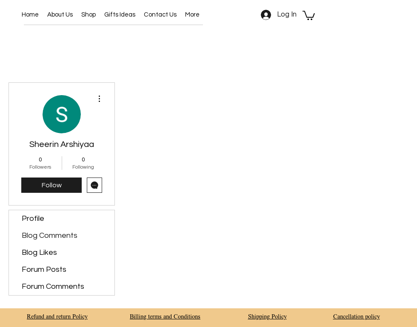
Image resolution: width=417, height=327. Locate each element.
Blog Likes (39, 252)
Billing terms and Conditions (165, 317)
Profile (33, 218)
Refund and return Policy (57, 317)
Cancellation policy (356, 317)
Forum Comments (53, 286)
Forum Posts (44, 269)
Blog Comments (49, 235)
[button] (88, 14)
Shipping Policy (267, 317)
